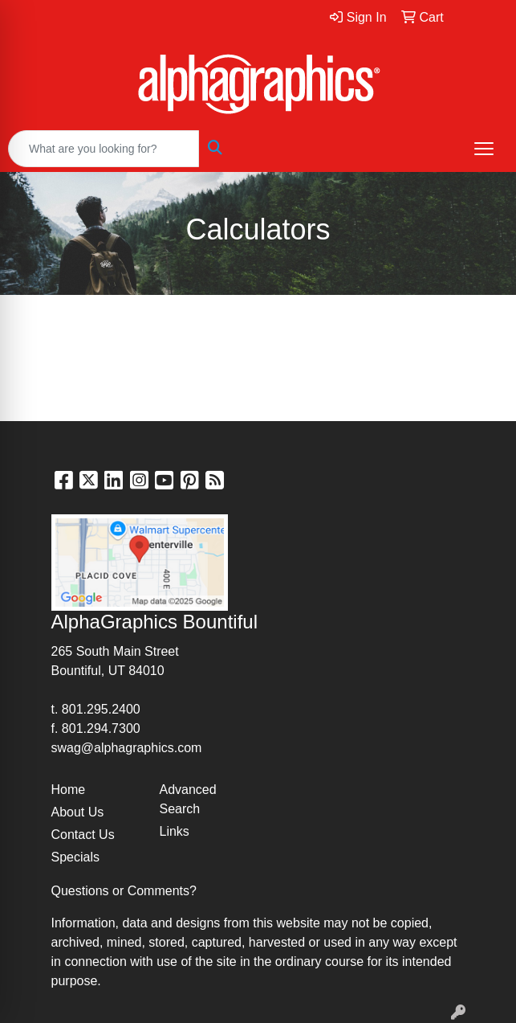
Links (174, 831)
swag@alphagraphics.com (126, 748)
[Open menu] (484, 149)
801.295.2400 (101, 709)
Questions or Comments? (124, 891)
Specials (75, 857)
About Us (77, 812)
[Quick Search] (103, 148)
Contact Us (83, 834)
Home (68, 789)
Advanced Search (188, 799)
